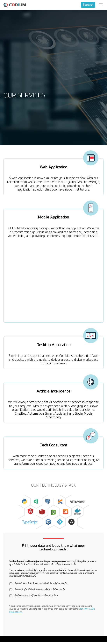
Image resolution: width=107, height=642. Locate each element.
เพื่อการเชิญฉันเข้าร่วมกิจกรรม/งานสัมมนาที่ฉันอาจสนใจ (39, 590)
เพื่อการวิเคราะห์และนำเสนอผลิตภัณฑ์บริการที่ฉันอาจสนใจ (40, 584)
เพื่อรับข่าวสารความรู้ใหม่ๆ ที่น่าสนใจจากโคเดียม (36, 596)
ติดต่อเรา (88, 5)
